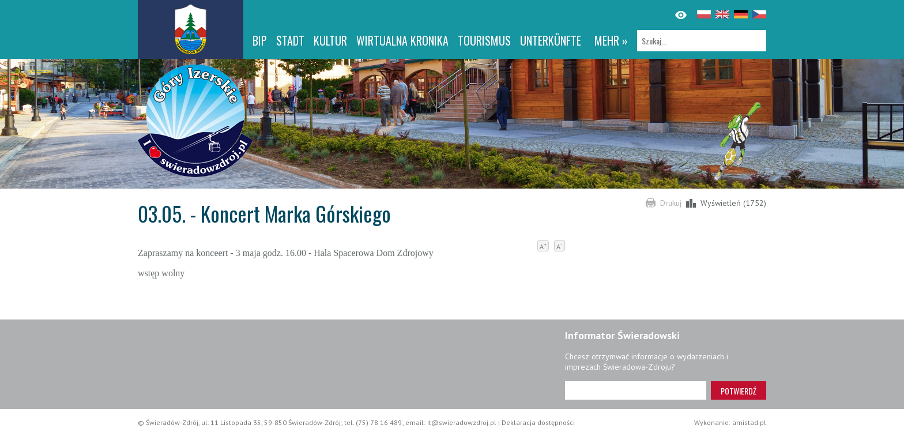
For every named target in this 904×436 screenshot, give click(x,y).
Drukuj (670, 203)
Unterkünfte (550, 40)
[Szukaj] (701, 40)
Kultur (330, 40)
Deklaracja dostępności (538, 422)
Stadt (290, 40)
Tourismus (484, 40)
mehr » (611, 40)
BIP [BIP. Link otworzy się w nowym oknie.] (260, 40)
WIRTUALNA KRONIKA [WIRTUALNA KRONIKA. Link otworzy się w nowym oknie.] (402, 40)
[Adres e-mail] (636, 390)
